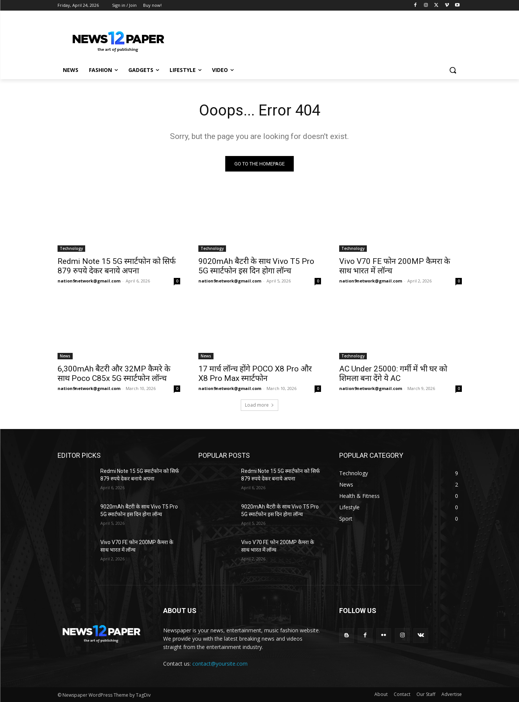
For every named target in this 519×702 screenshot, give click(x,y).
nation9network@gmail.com (89, 281)
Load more (259, 405)
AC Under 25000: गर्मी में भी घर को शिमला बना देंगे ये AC (393, 373)
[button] (453, 70)
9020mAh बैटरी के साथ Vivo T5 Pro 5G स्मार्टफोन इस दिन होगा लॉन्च (256, 266)
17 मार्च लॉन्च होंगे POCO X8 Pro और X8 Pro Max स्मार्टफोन (255, 373)
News (65, 356)
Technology (71, 248)
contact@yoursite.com (220, 663)
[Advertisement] (316, 38)
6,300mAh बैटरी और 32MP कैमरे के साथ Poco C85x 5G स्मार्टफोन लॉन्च (114, 373)
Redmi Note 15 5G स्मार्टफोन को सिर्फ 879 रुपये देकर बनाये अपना (117, 266)
